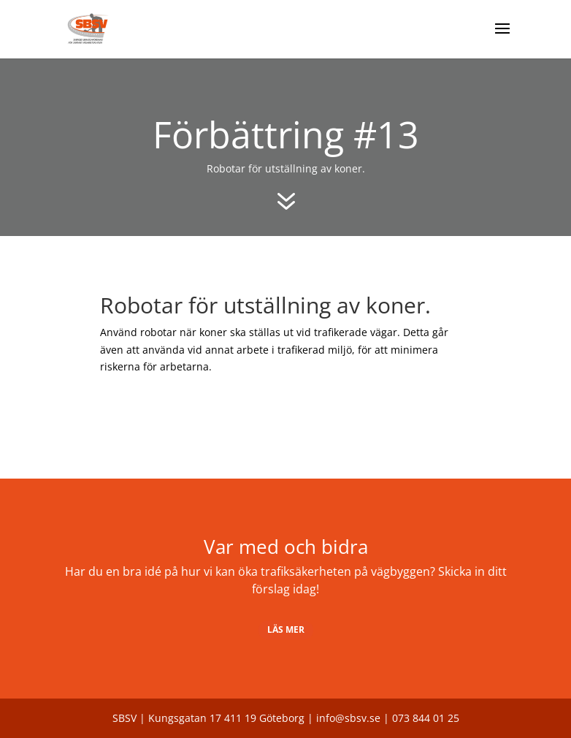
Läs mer (285, 629)
